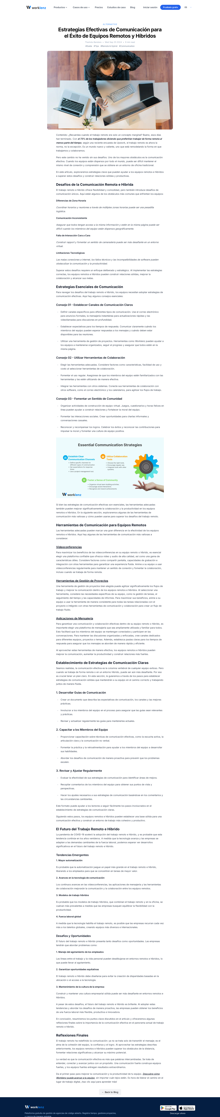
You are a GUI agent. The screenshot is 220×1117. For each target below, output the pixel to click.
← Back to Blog (110, 1092)
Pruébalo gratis (170, 7)
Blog (132, 7)
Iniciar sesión (150, 7)
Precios (99, 7)
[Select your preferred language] (188, 7)
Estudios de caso (116, 7)
